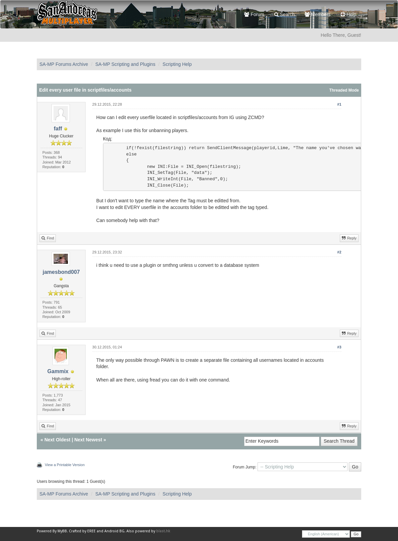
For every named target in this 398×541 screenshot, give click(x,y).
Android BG (114, 531)
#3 (339, 347)
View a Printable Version (65, 465)
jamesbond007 (61, 272)
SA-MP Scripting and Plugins (125, 64)
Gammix (58, 371)
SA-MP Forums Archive (63, 64)
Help (348, 14)
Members (317, 14)
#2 (339, 252)
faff (58, 128)
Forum (254, 14)
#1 (339, 104)
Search (284, 14)
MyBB (62, 531)
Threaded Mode (344, 90)
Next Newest (88, 439)
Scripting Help (177, 64)
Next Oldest (57, 439)
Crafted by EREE (82, 531)
